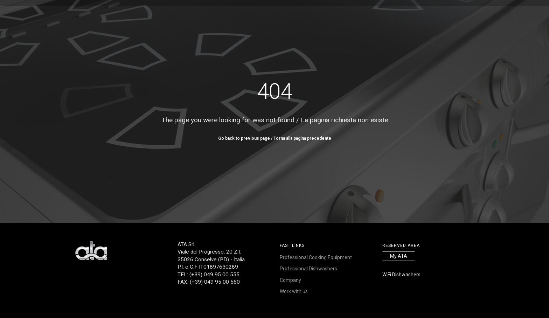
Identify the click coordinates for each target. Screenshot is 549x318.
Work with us (341, 16)
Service (289, 16)
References (259, 16)
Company (290, 280)
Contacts (375, 16)
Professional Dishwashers (308, 268)
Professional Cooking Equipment (316, 257)
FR (414, 16)
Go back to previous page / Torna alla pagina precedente (274, 138)
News (312, 16)
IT (409, 16)
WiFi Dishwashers (401, 274)
